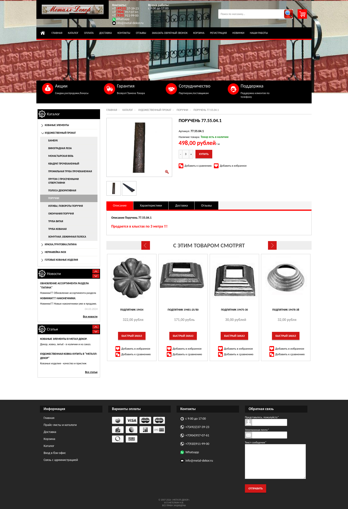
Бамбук (53, 140)
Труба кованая (57, 229)
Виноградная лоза (60, 148)
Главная (57, 33)
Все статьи (91, 372)
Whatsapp (120, 19)
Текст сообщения (255, 442)
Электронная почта (257, 430)
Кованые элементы (57, 125)
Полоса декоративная (62, 190)
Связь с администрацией (61, 460)
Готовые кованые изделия (61, 259)
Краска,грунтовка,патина (61, 244)
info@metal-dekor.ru (127, 23)
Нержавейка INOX (55, 252)
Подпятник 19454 (131, 309)
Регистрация (218, 33)
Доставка (105, 33)
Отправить (255, 488)
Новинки (238, 33)
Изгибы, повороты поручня (65, 205)
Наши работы (259, 33)
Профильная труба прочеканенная (70, 171)
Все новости (90, 316)
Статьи (52, 329)
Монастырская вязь (60, 156)
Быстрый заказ (132, 335)
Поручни (182, 110)
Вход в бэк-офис (55, 453)
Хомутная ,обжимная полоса (67, 236)
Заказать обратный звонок (170, 33)
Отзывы (141, 33)
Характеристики (151, 205)
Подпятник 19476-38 (285, 309)
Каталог (73, 33)
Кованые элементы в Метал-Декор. (63, 339)
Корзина (198, 33)
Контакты (123, 33)
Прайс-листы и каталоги (60, 425)
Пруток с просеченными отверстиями (63, 181)
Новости (54, 273)
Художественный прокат (154, 110)
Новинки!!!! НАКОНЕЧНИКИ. (58, 298)
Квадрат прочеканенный (63, 163)
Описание (120, 205)
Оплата (89, 33)
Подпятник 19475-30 (234, 309)
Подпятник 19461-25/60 (183, 309)
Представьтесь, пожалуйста (262, 417)
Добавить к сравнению (198, 165)
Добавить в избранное (233, 165)
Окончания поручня (61, 213)
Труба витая (55, 221)
